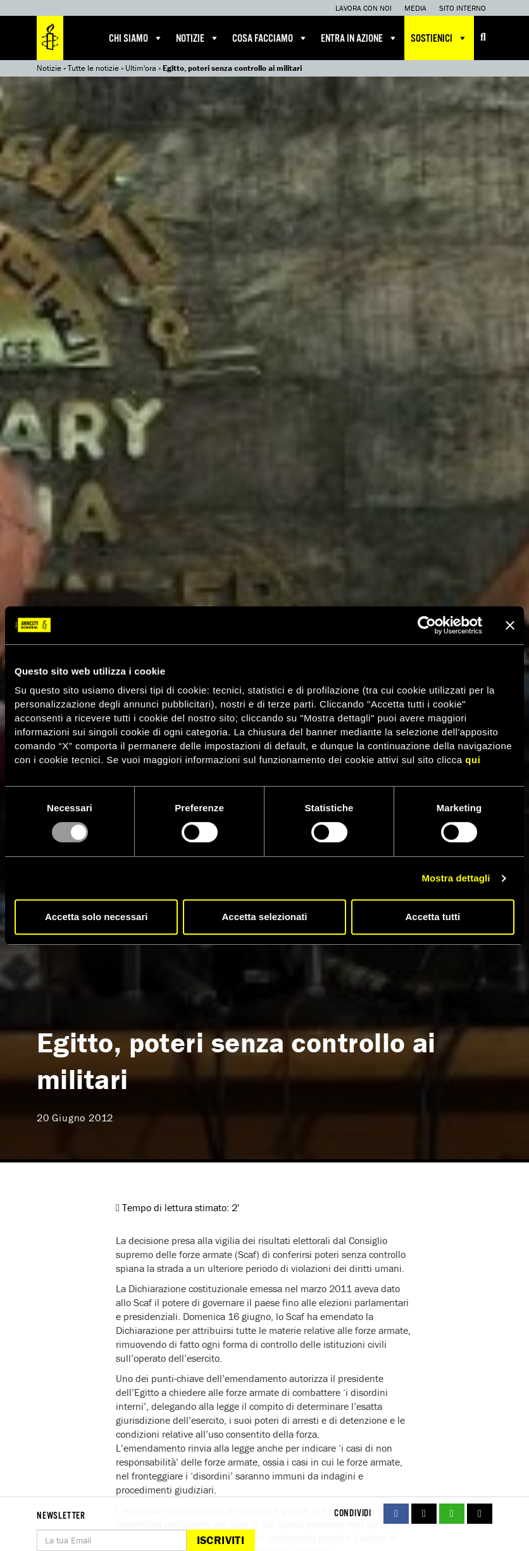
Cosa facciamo (270, 38)
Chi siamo (136, 38)
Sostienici (439, 38)
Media (415, 8)
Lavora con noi (363, 8)
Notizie (198, 38)
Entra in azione (359, 38)
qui (472, 759)
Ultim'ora (140, 68)
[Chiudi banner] (510, 625)
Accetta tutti (432, 916)
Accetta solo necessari (96, 916)
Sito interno (462, 8)
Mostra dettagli (455, 878)
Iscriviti (220, 1540)
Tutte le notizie (93, 68)
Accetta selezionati (264, 916)
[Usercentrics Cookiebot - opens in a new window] (426, 625)
